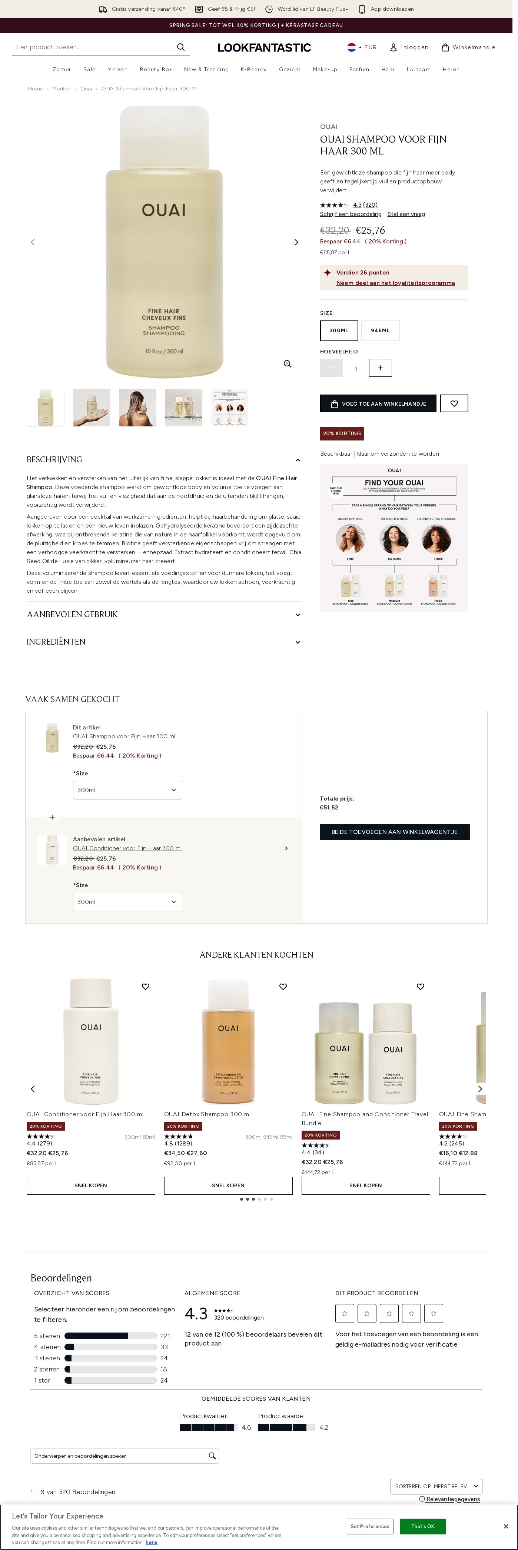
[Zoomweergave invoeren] (287, 364)
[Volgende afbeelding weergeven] (296, 242)
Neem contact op (173, 1438)
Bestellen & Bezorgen (261, 1411)
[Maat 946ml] (271, 1137)
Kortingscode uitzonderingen (271, 1438)
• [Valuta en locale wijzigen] (362, 47)
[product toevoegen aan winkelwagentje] (378, 403)
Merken (61, 89)
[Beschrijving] (164, 460)
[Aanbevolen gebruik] (164, 615)
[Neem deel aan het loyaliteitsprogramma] (400, 283)
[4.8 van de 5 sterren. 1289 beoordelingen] (179, 1141)
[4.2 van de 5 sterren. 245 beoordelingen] (454, 1141)
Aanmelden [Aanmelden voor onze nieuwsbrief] (200, 1333)
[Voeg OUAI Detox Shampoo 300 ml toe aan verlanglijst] (283, 986)
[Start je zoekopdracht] (101, 47)
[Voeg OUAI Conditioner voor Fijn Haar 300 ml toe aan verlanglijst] (146, 986)
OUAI (329, 127)
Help (157, 1411)
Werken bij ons (337, 1464)
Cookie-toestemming (56, 1462)
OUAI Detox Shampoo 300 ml (207, 1114)
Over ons (330, 1402)
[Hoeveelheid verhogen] (380, 368)
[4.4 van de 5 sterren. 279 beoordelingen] (42, 1141)
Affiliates (329, 1420)
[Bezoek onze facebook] (404, 1333)
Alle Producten (337, 1456)
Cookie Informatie (257, 1429)
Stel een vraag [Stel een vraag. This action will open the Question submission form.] (406, 213)
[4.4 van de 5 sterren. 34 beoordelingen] (317, 1149)
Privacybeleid (251, 1420)
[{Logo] (264, 47)
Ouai (86, 89)
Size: (327, 313)
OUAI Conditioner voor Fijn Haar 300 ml (85, 1114)
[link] (409, 47)
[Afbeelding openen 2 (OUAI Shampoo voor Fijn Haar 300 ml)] (91, 407)
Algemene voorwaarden (265, 1402)
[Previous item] (33, 1089)
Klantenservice (169, 1402)
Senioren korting (339, 1447)
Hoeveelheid (339, 352)
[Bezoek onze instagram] (422, 1333)
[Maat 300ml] (132, 1137)
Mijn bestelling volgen (178, 1447)
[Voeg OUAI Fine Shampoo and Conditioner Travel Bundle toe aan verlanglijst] (420, 986)
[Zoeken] (180, 47)
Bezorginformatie (173, 1429)
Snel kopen (90, 1186)
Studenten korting (341, 1473)
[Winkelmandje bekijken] (468, 47)
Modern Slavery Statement (268, 1447)
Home (35, 89)
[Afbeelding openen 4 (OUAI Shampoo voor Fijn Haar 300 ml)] (183, 407)
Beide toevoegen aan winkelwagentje (395, 831)
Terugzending (168, 1420)
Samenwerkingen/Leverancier (355, 1429)
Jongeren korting (340, 1438)
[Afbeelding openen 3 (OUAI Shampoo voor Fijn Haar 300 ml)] (137, 407)
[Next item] (480, 1089)
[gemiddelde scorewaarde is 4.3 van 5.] (341, 205)
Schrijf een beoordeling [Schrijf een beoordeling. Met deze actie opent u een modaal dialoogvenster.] (351, 213)
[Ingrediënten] (164, 642)
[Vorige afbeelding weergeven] (33, 242)
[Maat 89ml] (149, 1137)
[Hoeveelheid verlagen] (331, 368)
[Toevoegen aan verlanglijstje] (454, 403)
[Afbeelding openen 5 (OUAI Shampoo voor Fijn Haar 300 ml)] (229, 407)
